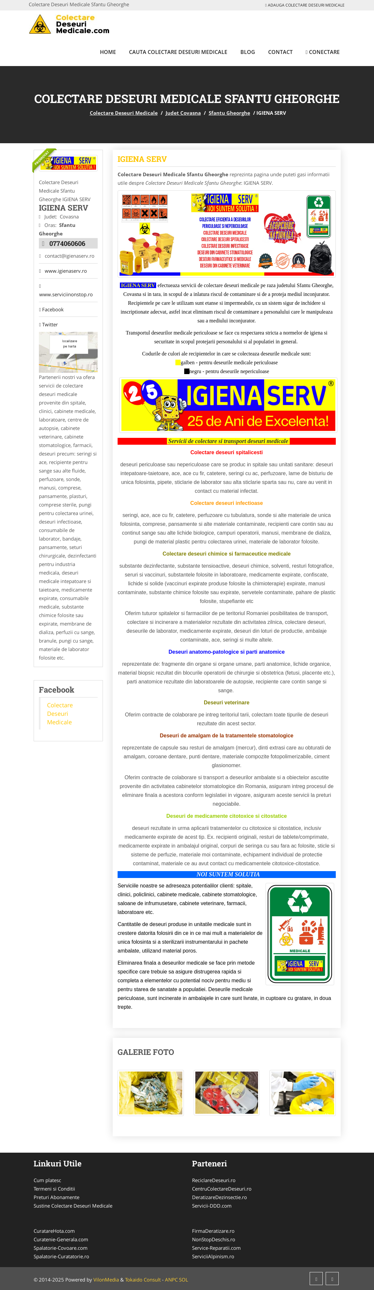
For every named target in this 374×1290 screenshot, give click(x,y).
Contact (280, 52)
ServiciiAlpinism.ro (213, 1256)
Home (108, 52)
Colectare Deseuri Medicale (124, 113)
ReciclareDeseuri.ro (214, 1180)
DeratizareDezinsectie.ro (219, 1197)
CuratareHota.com (54, 1231)
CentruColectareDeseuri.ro (222, 1188)
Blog (247, 52)
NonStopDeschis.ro (213, 1239)
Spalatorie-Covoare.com (61, 1248)
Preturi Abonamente (56, 1197)
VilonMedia (106, 1279)
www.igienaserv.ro (63, 271)
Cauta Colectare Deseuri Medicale (178, 52)
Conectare (323, 52)
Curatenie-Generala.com (61, 1239)
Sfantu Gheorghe (229, 113)
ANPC (171, 1279)
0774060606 (67, 243)
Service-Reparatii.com (216, 1248)
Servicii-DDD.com (212, 1205)
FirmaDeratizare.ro (213, 1231)
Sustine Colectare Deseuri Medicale (73, 1205)
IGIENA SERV (142, 159)
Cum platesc (47, 1180)
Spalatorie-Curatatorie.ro (61, 1256)
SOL (183, 1279)
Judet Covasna (183, 113)
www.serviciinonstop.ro (65, 290)
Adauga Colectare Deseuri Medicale (304, 5)
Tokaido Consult (143, 1279)
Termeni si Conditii (54, 1188)
